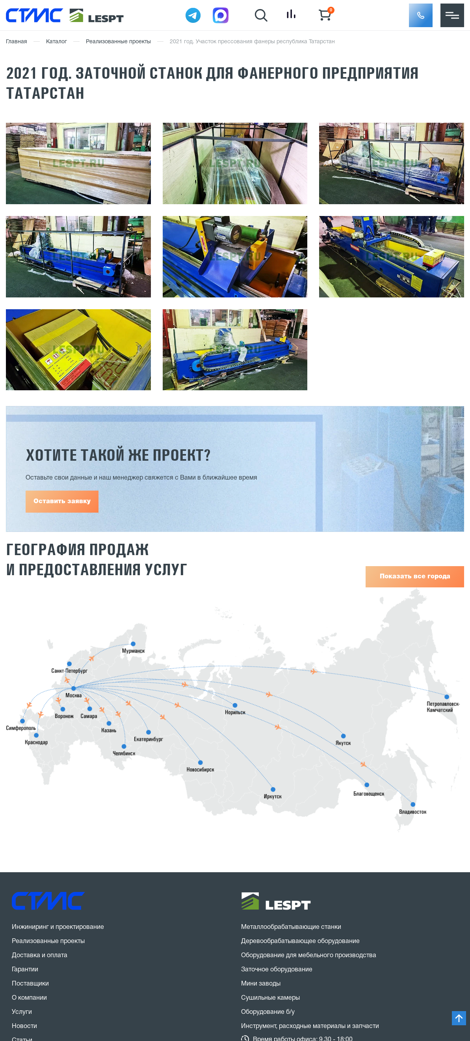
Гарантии (25, 970)
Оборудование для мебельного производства (308, 955)
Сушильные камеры (270, 998)
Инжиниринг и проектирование (58, 927)
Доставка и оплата (39, 955)
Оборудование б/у (268, 1012)
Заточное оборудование (276, 970)
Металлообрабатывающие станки (291, 927)
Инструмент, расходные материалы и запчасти (310, 1026)
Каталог (56, 41)
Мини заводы (261, 984)
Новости (24, 1026)
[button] (421, 15)
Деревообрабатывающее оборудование (300, 941)
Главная (16, 41)
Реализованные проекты (118, 41)
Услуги (22, 1012)
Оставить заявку (62, 501)
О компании (29, 998)
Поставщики (30, 984)
